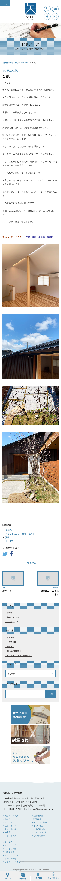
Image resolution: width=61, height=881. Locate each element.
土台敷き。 (10, 541)
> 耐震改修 (36, 819)
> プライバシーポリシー (13, 862)
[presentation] (40, 866)
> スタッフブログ (10, 855)
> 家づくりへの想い (11, 816)
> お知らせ (8, 819)
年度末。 (10, 647)
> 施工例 (7, 832)
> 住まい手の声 (9, 835)
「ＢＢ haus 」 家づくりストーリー (23, 534)
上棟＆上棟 (11, 642)
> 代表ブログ (8, 852)
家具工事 (10, 637)
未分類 (9, 622)
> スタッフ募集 (9, 849)
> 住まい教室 (37, 826)
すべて (9, 613)
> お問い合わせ (9, 858)
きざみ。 (9, 530)
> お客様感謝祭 (38, 835)
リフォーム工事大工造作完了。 (19, 656)
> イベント (8, 822)
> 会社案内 (8, 842)
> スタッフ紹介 (9, 845)
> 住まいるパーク (10, 826)
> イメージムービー (40, 832)
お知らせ (10, 617)
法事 (7, 537)
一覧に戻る (30, 563)
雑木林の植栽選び (14, 651)
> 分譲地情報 (37, 816)
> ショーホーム (9, 829)
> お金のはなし (38, 829)
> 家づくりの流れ (39, 822)
